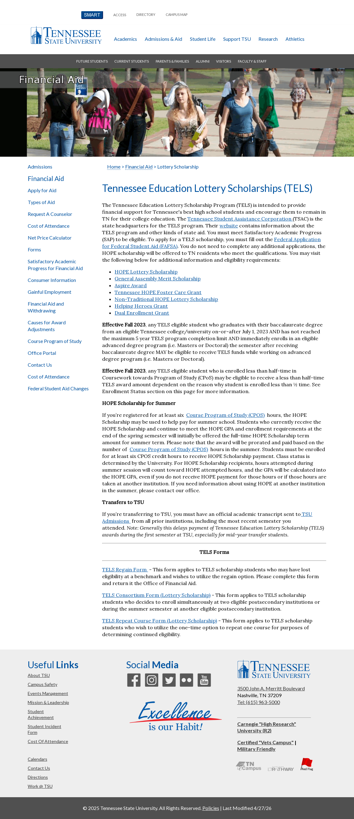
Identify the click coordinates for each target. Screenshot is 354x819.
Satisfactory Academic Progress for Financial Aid (55, 264)
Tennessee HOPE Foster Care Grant (158, 292)
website (228, 225)
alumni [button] (203, 61)
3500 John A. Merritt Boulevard (271, 688)
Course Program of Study (55, 341)
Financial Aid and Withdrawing (46, 307)
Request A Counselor (50, 214)
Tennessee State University (66, 35)
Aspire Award (131, 285)
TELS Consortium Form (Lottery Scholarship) (156, 595)
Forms (34, 249)
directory (145, 14)
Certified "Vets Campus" (265, 742)
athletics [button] (295, 39)
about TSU (39, 675)
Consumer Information (52, 280)
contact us (39, 768)
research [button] (268, 39)
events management (48, 693)
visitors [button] (223, 61)
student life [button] (202, 39)
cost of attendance (48, 741)
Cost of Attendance (48, 226)
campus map (176, 14)
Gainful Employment (49, 292)
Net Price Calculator (50, 237)
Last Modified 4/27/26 (247, 808)
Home (113, 166)
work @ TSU (40, 786)
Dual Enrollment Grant (142, 313)
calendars (37, 759)
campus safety (42, 684)
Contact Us (40, 365)
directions (38, 777)
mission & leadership (48, 702)
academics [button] (125, 39)
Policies (210, 808)
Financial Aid (46, 178)
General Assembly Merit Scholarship (158, 278)
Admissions (40, 166)
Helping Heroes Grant (141, 306)
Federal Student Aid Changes (58, 388)
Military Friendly (256, 749)
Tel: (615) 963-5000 (258, 702)
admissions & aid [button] (163, 39)
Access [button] (119, 15)
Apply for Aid (42, 190)
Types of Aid (41, 202)
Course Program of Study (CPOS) (225, 415)
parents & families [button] (172, 61)
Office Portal (42, 353)
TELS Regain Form (125, 569)
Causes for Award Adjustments (47, 325)
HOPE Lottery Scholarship (146, 272)
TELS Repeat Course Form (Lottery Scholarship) (159, 620)
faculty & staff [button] (252, 61)
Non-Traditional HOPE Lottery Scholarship (166, 299)
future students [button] (92, 61)
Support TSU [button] (237, 39)
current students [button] (131, 61)
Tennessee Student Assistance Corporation (240, 219)
